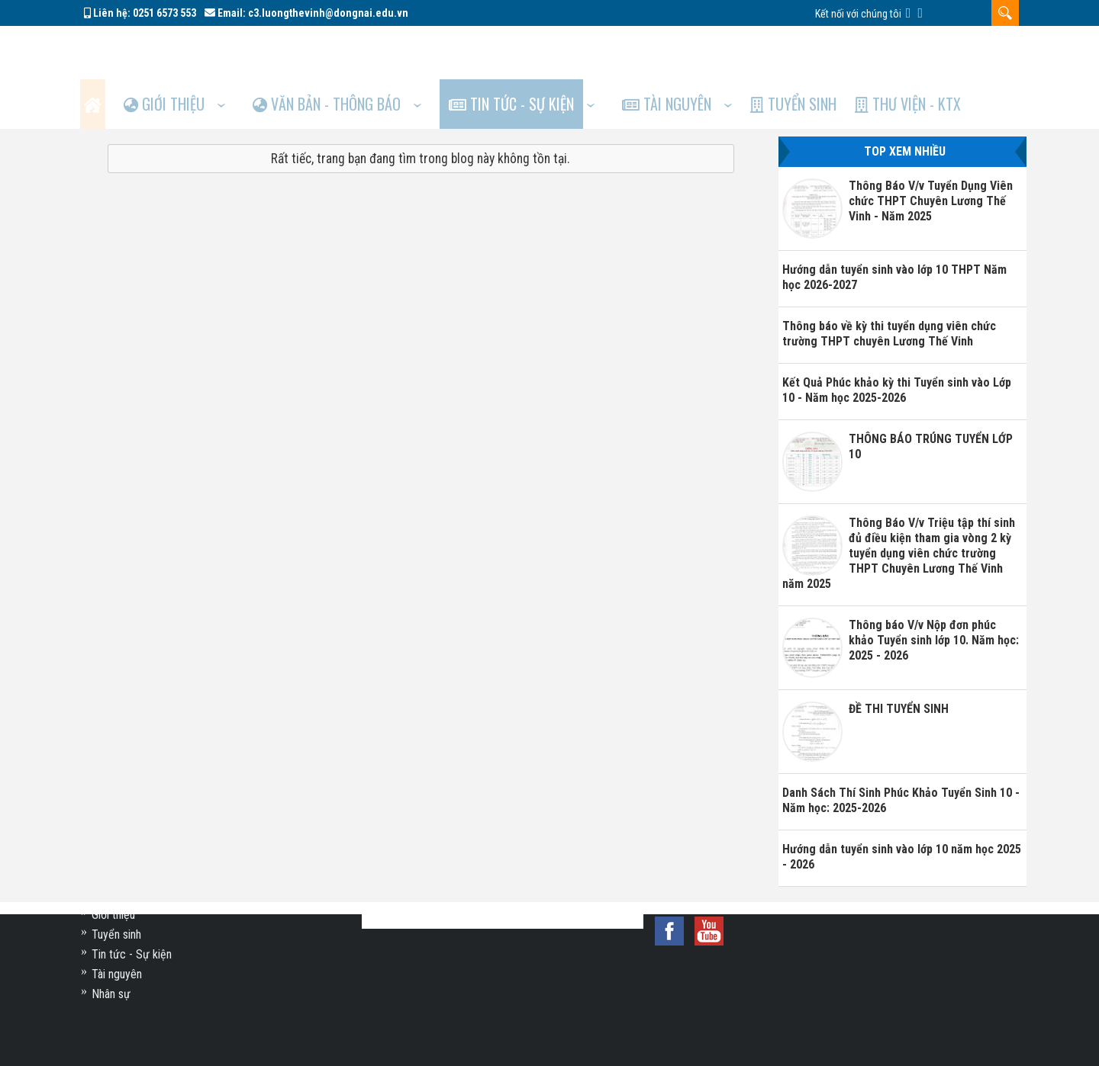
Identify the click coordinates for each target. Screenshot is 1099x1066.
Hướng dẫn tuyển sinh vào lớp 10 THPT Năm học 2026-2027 (894, 227)
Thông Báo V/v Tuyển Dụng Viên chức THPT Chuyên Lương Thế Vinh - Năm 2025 (931, 151)
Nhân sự (111, 994)
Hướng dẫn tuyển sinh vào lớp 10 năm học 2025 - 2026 (901, 807)
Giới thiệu (177, 50)
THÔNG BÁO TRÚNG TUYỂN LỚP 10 (931, 397)
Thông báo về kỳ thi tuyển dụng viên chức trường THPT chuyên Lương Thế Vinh (889, 284)
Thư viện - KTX (949, 50)
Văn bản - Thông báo (346, 50)
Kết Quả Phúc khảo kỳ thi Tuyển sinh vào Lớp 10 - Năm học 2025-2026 (896, 340)
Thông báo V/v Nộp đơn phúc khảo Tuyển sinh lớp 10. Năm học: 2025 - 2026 (934, 590)
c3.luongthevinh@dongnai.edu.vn (328, 13)
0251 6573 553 (164, 13)
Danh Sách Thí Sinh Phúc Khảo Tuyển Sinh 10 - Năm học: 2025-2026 (901, 751)
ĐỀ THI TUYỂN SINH (899, 659)
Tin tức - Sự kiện (535, 50)
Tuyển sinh (829, 50)
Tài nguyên (697, 50)
